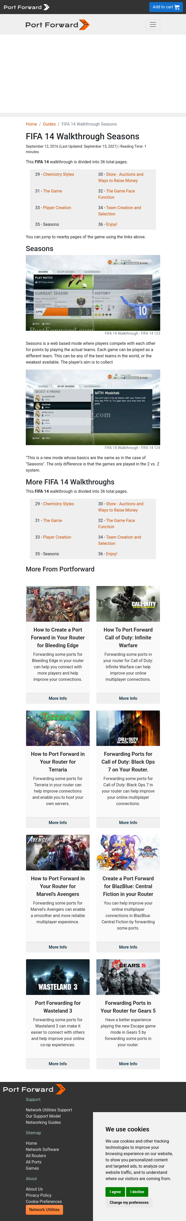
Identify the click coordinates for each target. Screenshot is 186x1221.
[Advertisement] (93, 73)
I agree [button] (115, 1192)
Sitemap (33, 1132)
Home (31, 124)
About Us (34, 1189)
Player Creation (57, 207)
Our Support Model (43, 1116)
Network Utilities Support (49, 1109)
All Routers (36, 1155)
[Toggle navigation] (153, 24)
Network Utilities (44, 1209)
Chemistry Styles (58, 174)
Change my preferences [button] (129, 1202)
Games (32, 1168)
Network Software (42, 1149)
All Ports (34, 1162)
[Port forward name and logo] (26, 6)
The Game (52, 191)
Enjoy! (111, 224)
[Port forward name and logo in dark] (58, 24)
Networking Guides (43, 1122)
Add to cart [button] (166, 7)
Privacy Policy (39, 1195)
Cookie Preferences (44, 1201)
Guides (49, 124)
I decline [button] (137, 1192)
